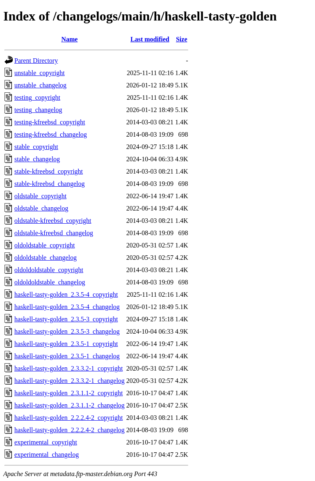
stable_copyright (36, 146)
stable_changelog (37, 159)
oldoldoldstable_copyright (48, 269)
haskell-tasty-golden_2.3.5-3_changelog (67, 331)
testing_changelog (38, 109)
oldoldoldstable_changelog (49, 282)
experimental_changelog (46, 454)
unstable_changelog (40, 85)
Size (181, 39)
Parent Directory (36, 60)
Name (69, 39)
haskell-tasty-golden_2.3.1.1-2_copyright (68, 392)
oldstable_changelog (41, 208)
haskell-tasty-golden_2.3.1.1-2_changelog (69, 405)
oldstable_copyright (40, 195)
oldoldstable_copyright (44, 245)
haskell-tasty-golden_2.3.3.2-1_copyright (68, 368)
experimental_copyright (45, 442)
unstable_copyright (39, 72)
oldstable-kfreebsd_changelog (53, 232)
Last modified (149, 39)
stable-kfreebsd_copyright (48, 171)
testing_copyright (37, 97)
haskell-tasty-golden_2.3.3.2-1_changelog (69, 380)
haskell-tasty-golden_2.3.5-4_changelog (67, 306)
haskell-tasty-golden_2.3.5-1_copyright (66, 343)
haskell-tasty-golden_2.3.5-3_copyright (66, 319)
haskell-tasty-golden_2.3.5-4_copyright (66, 294)
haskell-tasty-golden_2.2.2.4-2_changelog (69, 429)
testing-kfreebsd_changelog (50, 134)
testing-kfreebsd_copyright (49, 122)
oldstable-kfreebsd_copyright (52, 220)
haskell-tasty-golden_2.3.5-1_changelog (67, 356)
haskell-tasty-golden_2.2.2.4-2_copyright (68, 417)
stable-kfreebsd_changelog (49, 183)
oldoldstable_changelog (45, 257)
